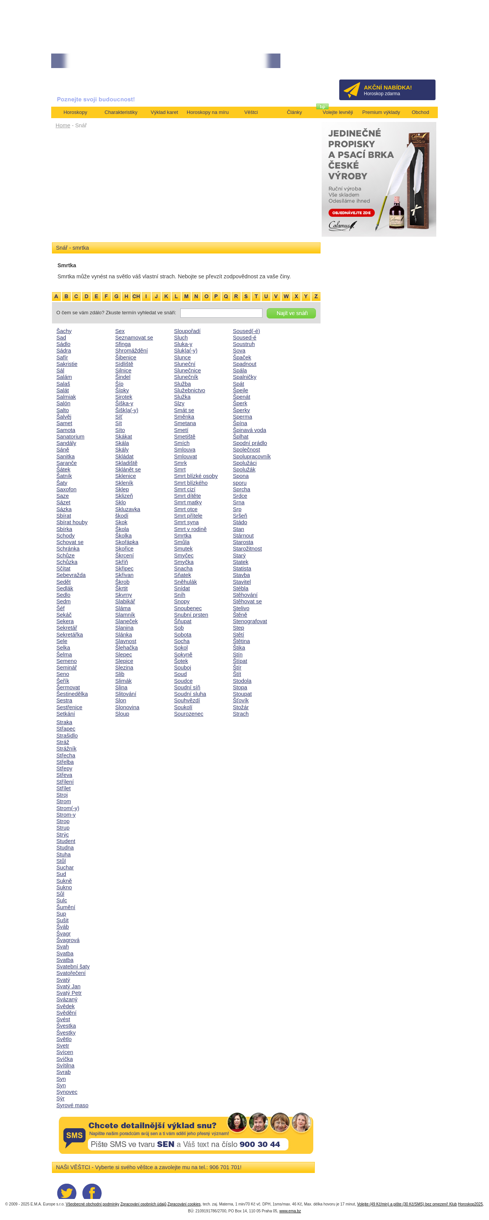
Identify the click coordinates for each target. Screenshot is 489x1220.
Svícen (65, 1052)
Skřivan (124, 575)
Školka (123, 536)
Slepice (124, 661)
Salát (63, 390)
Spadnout (245, 364)
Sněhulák (185, 582)
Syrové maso (73, 1105)
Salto (63, 410)
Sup (61, 914)
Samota (66, 430)
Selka (63, 648)
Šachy (64, 331)
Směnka (184, 417)
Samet (65, 423)
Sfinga (123, 344)
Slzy (179, 403)
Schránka (68, 549)
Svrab (64, 1072)
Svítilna (65, 1065)
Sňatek (182, 575)
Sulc (62, 900)
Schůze (66, 555)
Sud (61, 874)
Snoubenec (188, 608)
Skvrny (123, 595)
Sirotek (124, 397)
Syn (61, 1079)
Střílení (65, 782)
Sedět (64, 582)
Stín (238, 654)
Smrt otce (186, 509)
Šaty (62, 483)
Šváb (63, 927)
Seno (63, 674)
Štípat (240, 661)
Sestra (65, 700)
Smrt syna (186, 522)
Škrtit (121, 588)
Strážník (67, 749)
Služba (182, 384)
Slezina (124, 667)
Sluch (181, 338)
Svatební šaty (73, 966)
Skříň (121, 562)
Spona (241, 476)
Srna (238, 502)
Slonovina (127, 707)
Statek (241, 562)
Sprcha (242, 489)
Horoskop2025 (470, 1204)
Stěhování (245, 595)
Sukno (64, 887)
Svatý (63, 980)
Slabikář (125, 601)
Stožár (241, 707)
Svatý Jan (69, 986)
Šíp (119, 384)
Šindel (123, 377)
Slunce (182, 357)
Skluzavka (128, 509)
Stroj (62, 795)
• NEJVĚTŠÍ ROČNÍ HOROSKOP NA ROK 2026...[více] (107, 60)
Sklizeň (124, 496)
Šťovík (241, 700)
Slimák (123, 681)
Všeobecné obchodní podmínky (92, 1204)
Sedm (64, 601)
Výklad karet (164, 112)
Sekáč (64, 615)
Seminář (67, 667)
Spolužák (244, 469)
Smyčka (184, 562)
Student (66, 841)
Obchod (420, 112)
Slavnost (125, 641)
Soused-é (245, 338)
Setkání (66, 714)
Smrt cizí (185, 489)
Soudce (183, 681)
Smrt (180, 469)
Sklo (120, 502)
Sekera (65, 621)
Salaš (63, 384)
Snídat (182, 588)
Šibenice (125, 357)
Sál (61, 370)
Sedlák (65, 588)
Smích (182, 443)
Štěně (240, 615)
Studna (65, 848)
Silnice (123, 370)
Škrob (122, 582)
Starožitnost (247, 549)
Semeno (67, 661)
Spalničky (245, 377)
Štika (239, 648)
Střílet (64, 788)
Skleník (124, 483)
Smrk (180, 463)
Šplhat (241, 437)
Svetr (63, 1046)
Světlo (64, 1039)
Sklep (122, 489)
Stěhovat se (247, 601)
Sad (61, 338)
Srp (237, 509)
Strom (64, 801)
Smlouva (185, 450)
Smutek (183, 549)
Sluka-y (183, 344)
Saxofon (67, 489)
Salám (64, 377)
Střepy (65, 768)
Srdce (240, 496)
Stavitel (242, 582)
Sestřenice (70, 707)
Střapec (66, 729)
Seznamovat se (134, 338)
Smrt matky (188, 502)
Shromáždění (131, 351)
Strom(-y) (68, 808)
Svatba (65, 953)
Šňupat (183, 621)
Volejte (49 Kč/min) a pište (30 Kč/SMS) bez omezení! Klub (407, 1204)
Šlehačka (126, 648)
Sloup (122, 714)
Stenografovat (250, 621)
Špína (240, 423)
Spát (238, 384)
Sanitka (66, 456)
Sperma (242, 417)
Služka (182, 397)
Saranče (67, 463)
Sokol (181, 648)
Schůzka (67, 562)
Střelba (65, 762)
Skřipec (124, 568)
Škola (122, 529)
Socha (182, 641)
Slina (121, 687)
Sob (179, 628)
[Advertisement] (186, 188)
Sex (120, 331)
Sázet (64, 502)
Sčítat (64, 568)
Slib (120, 674)
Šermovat (68, 687)
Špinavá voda (249, 430)
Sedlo (64, 595)
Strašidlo (67, 736)
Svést (63, 1019)
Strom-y (66, 815)
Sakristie (67, 364)
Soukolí (183, 707)
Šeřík (63, 681)
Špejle (240, 390)
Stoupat (242, 694)
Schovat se (70, 542)
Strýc (63, 835)
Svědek (66, 1006)
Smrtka (183, 536)
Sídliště (124, 364)
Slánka (123, 635)
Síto (120, 430)
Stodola (242, 681)
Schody (66, 536)
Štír (237, 667)
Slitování (125, 694)
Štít (237, 674)
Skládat (124, 456)
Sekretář (67, 628)
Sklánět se (128, 469)
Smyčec (184, 555)
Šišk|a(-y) (127, 410)
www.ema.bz (290, 1211)
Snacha (183, 568)
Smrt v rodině (190, 529)
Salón (64, 403)
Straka (65, 722)
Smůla (182, 542)
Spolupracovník (252, 456)
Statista (242, 568)
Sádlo (64, 344)
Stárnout (243, 536)
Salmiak (66, 397)
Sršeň (240, 516)
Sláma (123, 608)
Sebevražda (71, 575)
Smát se (184, 410)
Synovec (67, 1092)
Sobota (183, 635)
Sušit (63, 920)
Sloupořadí (187, 331)
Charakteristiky (121, 112)
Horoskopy (75, 112)
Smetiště (185, 437)
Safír (62, 357)
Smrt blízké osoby (196, 476)
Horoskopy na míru (208, 112)
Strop (63, 821)
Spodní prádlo (250, 443)
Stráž (63, 742)
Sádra (64, 351)
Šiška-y (124, 403)
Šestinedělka (72, 694)
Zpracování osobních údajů (143, 1204)
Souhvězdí (187, 700)
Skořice (124, 549)
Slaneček (126, 621)
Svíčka (65, 1059)
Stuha (64, 854)
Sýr (61, 1098)
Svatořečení (71, 973)
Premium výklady (381, 112)
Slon (120, 700)
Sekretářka (70, 635)
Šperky (241, 410)
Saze (63, 496)
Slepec (123, 654)
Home (63, 125)
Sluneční (185, 364)
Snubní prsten (191, 615)
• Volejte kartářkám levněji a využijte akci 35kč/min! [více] (223, 60)
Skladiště (126, 463)
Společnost (246, 450)
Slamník (125, 615)
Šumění (66, 907)
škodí (121, 516)
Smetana (185, 423)
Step (238, 628)
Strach (241, 714)
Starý (239, 555)
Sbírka (65, 529)
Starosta (243, 542)
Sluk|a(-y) (186, 351)
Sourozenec (189, 714)
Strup (63, 828)
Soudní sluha (190, 694)
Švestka (66, 1026)
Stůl (61, 861)
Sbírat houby (72, 522)
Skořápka (127, 542)
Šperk (240, 403)
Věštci (251, 112)
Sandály (66, 443)
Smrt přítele (188, 516)
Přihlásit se (417, 63)
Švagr (64, 934)
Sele (62, 641)
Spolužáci (245, 463)
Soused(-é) (246, 331)
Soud (180, 674)
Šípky (122, 390)
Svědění (67, 1013)
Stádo (240, 522)
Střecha (66, 755)
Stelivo (241, 608)
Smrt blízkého (191, 483)
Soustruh (244, 344)
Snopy (182, 601)
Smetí (181, 430)
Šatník (64, 476)
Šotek (181, 661)
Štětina (241, 641)
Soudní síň (187, 687)
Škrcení (124, 555)
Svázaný (67, 999)
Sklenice (125, 476)
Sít (118, 423)
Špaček (242, 357)
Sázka (64, 509)
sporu (240, 483)
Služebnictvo (190, 390)
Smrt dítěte (187, 496)
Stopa (240, 687)
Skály (122, 450)
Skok (121, 522)
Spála (240, 370)
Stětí (238, 635)
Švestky (66, 1033)
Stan (238, 529)
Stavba (241, 575)
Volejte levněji (338, 112)
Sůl (61, 894)
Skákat (123, 437)
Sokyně (183, 654)
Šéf (61, 608)
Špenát (242, 397)
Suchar (65, 867)
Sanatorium (71, 437)
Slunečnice (187, 370)
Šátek (64, 469)
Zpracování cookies (184, 1204)
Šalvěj (64, 417)
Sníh (180, 595)
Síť (119, 417)
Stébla (241, 588)
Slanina (124, 628)
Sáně (63, 450)
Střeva (65, 775)
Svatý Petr (69, 993)
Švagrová (68, 940)
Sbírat (64, 516)
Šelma (64, 654)
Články (294, 112)
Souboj (182, 667)
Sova (239, 351)
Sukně (64, 881)
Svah (63, 947)
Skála (122, 443)
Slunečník (186, 377)
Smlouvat (185, 456)
